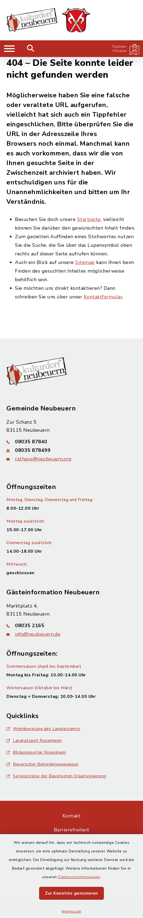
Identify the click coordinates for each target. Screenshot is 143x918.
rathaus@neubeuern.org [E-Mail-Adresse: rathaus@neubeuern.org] (43, 459)
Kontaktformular (103, 297)
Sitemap (85, 262)
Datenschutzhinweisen (79, 877)
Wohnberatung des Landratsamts (43, 729)
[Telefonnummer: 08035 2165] (71, 625)
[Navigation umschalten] (9, 48)
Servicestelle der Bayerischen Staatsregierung (56, 776)
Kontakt (71, 816)
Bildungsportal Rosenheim (36, 752)
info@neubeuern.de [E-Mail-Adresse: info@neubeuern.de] (38, 634)
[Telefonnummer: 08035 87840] (71, 441)
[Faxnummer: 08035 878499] (71, 450)
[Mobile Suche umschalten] (30, 48)
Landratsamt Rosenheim (34, 741)
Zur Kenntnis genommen (71, 893)
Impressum (71, 911)
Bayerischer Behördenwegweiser (42, 764)
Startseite (89, 219)
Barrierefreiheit (71, 830)
